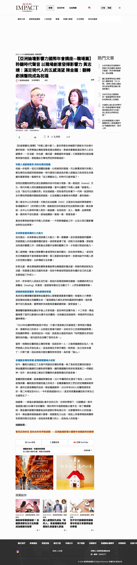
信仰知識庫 (92, 19)
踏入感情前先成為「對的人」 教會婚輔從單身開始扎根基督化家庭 (54, 523)
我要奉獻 (88, 450)
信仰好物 (60, 7)
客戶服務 (81, 543)
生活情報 (80, 19)
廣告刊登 (57, 543)
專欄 (57, 19)
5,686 (55, 136)
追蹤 (46, 80)
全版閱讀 (72, 7)
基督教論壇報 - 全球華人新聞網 (27, 7)
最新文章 (21, 19)
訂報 (103, 7)
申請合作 (69, 543)
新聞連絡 (33, 543)
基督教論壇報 (34, 19)
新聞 (50, 7)
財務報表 (122, 543)
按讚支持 (54, 442)
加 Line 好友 (28, 442)
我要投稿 (45, 543)
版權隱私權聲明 (107, 543)
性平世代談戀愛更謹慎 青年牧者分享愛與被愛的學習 (81, 523)
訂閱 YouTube (81, 442)
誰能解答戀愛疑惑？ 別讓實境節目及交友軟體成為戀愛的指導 (27, 523)
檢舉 (92, 80)
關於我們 (21, 543)
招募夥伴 (92, 543)
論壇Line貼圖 (57, 551)
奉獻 (109, 7)
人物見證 (47, 19)
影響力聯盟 (67, 19)
